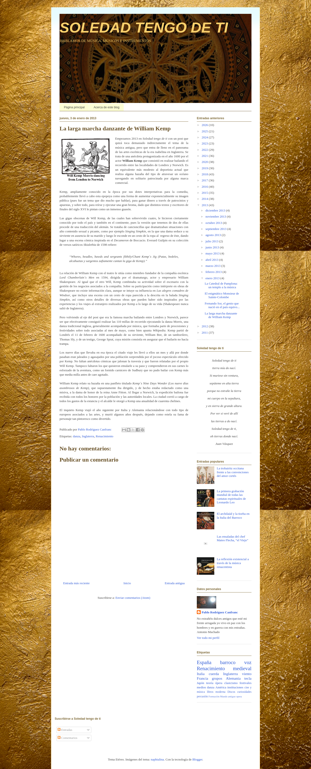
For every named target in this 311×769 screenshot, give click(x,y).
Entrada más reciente (76, 583)
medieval (242, 668)
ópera (218, 683)
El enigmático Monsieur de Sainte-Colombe (222, 295)
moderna (220, 691)
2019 (205, 168)
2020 (205, 162)
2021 (205, 156)
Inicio (127, 583)
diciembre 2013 (216, 210)
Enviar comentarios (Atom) (132, 598)
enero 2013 (213, 278)
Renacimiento (104, 436)
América (221, 687)
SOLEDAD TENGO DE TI (144, 27)
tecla (247, 678)
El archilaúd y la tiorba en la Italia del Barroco (233, 515)
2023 (205, 143)
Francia (202, 678)
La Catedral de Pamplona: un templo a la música (221, 285)
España (204, 662)
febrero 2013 (214, 272)
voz (247, 662)
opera (239, 696)
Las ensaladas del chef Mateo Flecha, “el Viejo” (232, 538)
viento (246, 674)
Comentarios (68, 738)
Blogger (197, 759)
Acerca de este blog (106, 107)
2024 (205, 137)
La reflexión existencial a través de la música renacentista (233, 562)
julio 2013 (212, 241)
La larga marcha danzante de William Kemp (221, 315)
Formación (213, 696)
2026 (205, 125)
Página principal (74, 107)
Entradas (65, 730)
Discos (231, 691)
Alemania (233, 678)
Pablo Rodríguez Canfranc (220, 612)
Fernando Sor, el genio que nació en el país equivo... (222, 305)
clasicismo (231, 683)
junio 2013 (213, 247)
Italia (201, 674)
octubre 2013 (214, 223)
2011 (205, 332)
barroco (228, 662)
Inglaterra (88, 436)
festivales (245, 683)
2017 (205, 180)
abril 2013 (212, 260)
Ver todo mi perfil (208, 638)
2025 (205, 131)
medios (201, 687)
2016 (205, 186)
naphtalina (157, 759)
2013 (205, 205)
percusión (202, 696)
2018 (205, 174)
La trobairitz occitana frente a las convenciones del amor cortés (233, 472)
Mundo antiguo (228, 696)
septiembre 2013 (216, 229)
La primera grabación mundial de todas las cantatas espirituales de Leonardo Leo (231, 496)
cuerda (214, 674)
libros (210, 691)
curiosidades (244, 691)
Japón (200, 683)
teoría (209, 683)
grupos (217, 678)
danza (76, 436)
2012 (205, 326)
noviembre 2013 (216, 216)
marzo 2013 (213, 266)
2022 (205, 150)
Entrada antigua (175, 583)
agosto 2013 (214, 235)
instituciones (235, 687)
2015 (205, 192)
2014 (205, 199)
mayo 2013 (213, 253)
